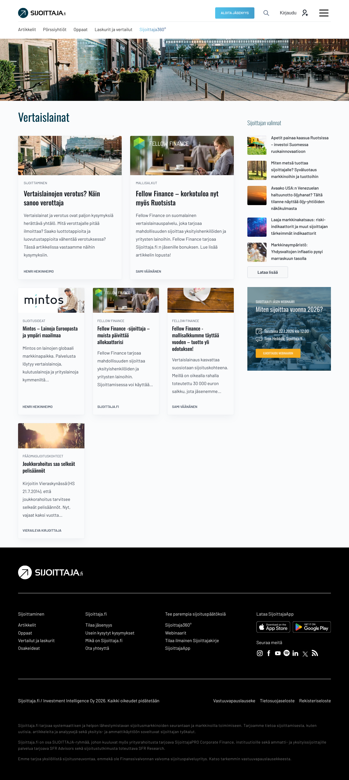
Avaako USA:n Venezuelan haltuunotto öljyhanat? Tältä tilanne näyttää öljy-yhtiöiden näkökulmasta (297, 198)
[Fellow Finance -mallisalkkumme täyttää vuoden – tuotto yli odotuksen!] (200, 311)
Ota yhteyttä (97, 648)
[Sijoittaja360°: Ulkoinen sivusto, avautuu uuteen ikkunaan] (152, 29)
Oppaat (25, 633)
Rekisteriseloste (315, 700)
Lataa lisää (268, 272)
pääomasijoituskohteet (43, 456)
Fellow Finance (111, 321)
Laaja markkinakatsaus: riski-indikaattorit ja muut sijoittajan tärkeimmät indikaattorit (299, 226)
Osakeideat (29, 648)
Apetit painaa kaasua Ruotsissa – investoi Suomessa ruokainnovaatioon (300, 144)
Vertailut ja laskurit (36, 640)
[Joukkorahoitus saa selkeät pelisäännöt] (51, 446)
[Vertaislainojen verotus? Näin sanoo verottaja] (70, 173)
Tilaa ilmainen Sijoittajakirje (192, 640)
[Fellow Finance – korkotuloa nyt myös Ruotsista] (182, 173)
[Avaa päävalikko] (324, 13)
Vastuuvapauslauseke (234, 700)
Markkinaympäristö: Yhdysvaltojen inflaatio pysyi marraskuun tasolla (297, 251)
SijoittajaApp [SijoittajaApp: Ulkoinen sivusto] (177, 648)
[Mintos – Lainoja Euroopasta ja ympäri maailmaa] (51, 311)
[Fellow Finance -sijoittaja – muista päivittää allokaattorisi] (126, 311)
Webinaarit (175, 633)
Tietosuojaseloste (277, 700)
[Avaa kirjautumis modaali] (294, 13)
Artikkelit (27, 625)
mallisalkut (146, 183)
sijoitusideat (34, 321)
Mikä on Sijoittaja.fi (104, 640)
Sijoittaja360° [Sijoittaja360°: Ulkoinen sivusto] (178, 625)
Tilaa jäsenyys (98, 625)
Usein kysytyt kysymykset (109, 633)
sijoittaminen (35, 183)
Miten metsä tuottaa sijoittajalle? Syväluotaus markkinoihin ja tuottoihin (295, 169)
